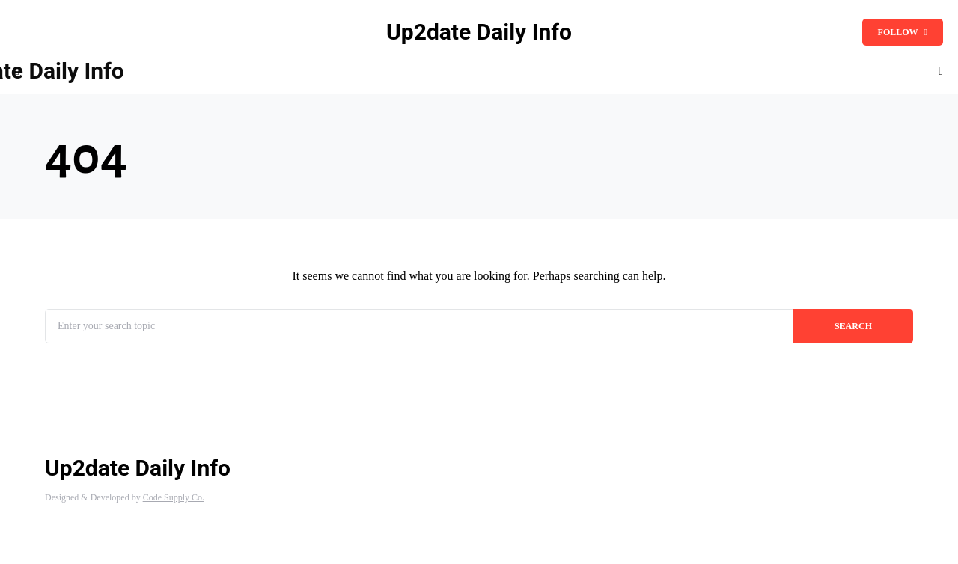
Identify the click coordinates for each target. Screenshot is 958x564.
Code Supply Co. (173, 497)
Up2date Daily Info (479, 32)
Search (853, 326)
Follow (902, 32)
